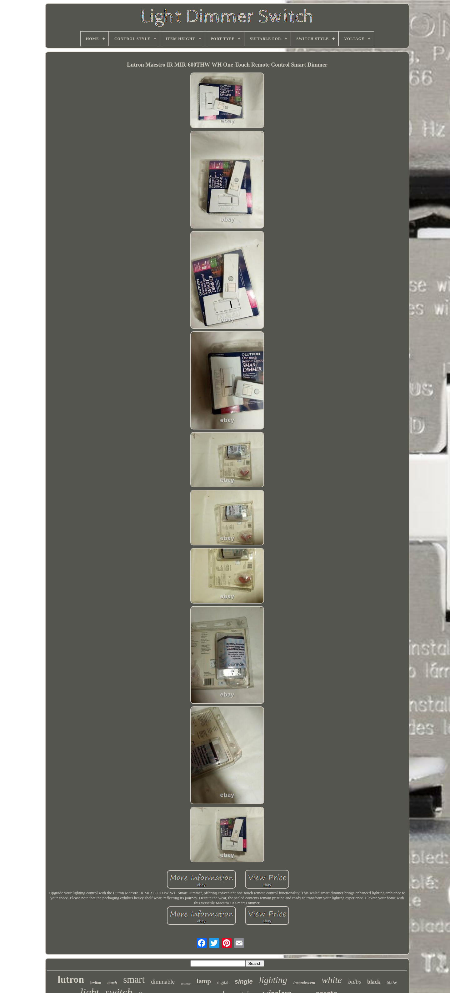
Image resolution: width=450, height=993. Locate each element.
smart (134, 979)
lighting (273, 980)
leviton (95, 982)
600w (392, 982)
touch (112, 982)
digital (222, 982)
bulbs (354, 981)
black (373, 982)
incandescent (304, 982)
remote (186, 983)
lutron (71, 979)
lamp (204, 981)
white (332, 980)
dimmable (163, 981)
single (244, 981)
